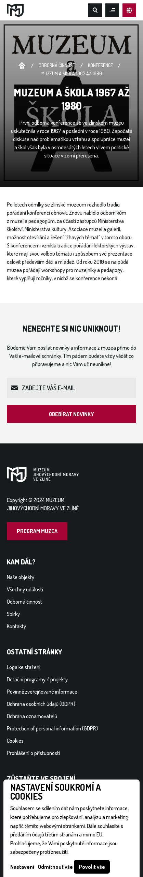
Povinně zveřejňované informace (42, 691)
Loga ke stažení (23, 667)
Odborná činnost (57, 65)
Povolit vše (92, 866)
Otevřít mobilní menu (112, 10)
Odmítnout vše (55, 866)
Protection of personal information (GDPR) (52, 728)
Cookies (15, 740)
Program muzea (37, 531)
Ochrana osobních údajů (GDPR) (41, 703)
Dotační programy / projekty (37, 679)
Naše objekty (20, 577)
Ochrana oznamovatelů (32, 716)
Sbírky (13, 613)
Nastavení (22, 866)
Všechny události (25, 589)
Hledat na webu (95, 10)
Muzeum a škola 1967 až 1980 (71, 73)
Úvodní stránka (22, 66)
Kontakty (16, 626)
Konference (100, 65)
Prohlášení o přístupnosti (33, 753)
